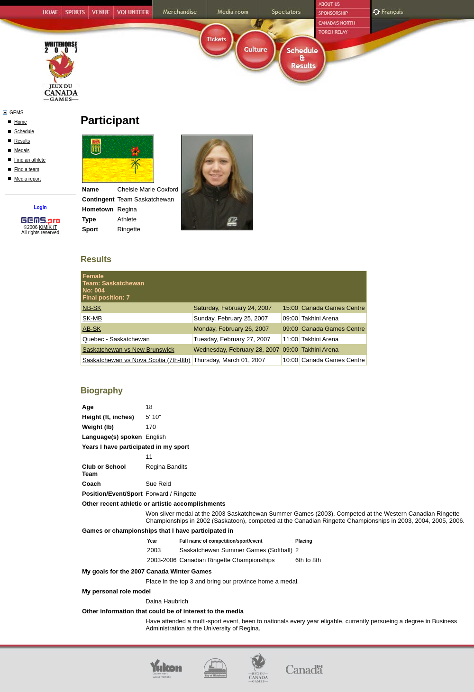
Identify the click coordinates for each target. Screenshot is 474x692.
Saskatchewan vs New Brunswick (128, 349)
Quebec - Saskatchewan (116, 339)
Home (20, 122)
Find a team (26, 169)
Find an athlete (30, 160)
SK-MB (92, 318)
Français (393, 10)
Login (40, 207)
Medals (21, 150)
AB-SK (91, 328)
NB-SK (91, 307)
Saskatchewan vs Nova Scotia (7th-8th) (136, 360)
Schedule (24, 131)
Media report (27, 179)
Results (22, 141)
